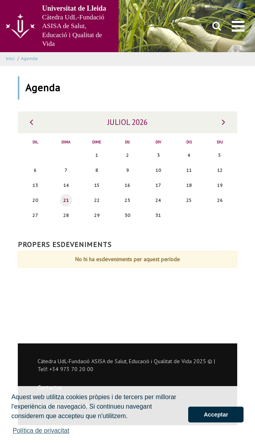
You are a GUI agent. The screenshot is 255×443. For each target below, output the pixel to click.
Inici (10, 58)
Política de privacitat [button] (41, 430)
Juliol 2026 (127, 122)
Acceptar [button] (216, 414)
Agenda (29, 58)
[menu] (238, 26)
